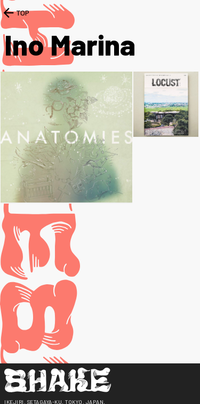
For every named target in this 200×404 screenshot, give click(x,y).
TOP (15, 13)
